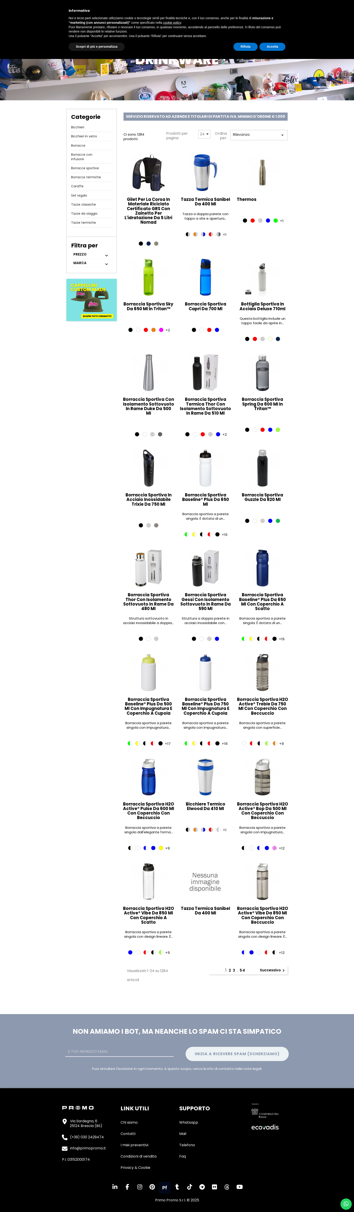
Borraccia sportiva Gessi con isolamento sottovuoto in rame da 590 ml (205, 601)
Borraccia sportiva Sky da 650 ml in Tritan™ (148, 306)
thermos (246, 199)
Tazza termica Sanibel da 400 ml (205, 202)
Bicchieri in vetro (84, 136)
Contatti (128, 1133)
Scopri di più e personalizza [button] (96, 46)
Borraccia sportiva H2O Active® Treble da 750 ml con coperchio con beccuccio (262, 706)
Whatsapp (188, 1122)
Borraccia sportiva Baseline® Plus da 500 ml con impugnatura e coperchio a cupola (148, 706)
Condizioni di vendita (138, 1156)
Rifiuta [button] (246, 46)
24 (202, 134)
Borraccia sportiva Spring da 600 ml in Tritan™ (262, 404)
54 (242, 970)
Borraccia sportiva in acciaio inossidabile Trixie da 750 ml (149, 499)
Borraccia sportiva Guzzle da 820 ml (262, 497)
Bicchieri (77, 127)
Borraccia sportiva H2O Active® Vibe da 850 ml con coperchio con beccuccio (262, 915)
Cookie (144, 1167)
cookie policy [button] (172, 22)
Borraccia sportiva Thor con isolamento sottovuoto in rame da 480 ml (148, 601)
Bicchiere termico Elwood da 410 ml (205, 806)
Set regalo (79, 195)
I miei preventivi (134, 1145)
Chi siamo (129, 1122)
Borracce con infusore (81, 156)
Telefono (187, 1145)
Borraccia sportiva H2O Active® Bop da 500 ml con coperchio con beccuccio (262, 811)
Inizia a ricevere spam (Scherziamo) (237, 1054)
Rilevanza (259, 135)
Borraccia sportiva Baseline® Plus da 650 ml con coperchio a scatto (262, 601)
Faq (182, 1156)
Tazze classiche (83, 204)
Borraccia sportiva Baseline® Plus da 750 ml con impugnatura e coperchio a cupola (205, 706)
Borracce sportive (85, 168)
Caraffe (77, 186)
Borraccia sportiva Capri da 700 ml (205, 306)
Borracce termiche (86, 177)
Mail (182, 1133)
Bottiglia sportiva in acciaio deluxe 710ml (262, 306)
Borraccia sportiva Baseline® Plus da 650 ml (205, 499)
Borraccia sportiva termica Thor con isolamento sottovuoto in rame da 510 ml (205, 406)
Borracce (78, 145)
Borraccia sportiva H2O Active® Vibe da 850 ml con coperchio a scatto (148, 915)
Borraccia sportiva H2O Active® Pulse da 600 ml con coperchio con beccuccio (148, 811)
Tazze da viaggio (84, 213)
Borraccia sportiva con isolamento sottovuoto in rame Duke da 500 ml (148, 406)
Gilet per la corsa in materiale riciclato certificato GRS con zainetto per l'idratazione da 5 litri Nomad (148, 211)
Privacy (127, 1167)
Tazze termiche (83, 222)
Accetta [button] (272, 46)
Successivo (273, 970)
